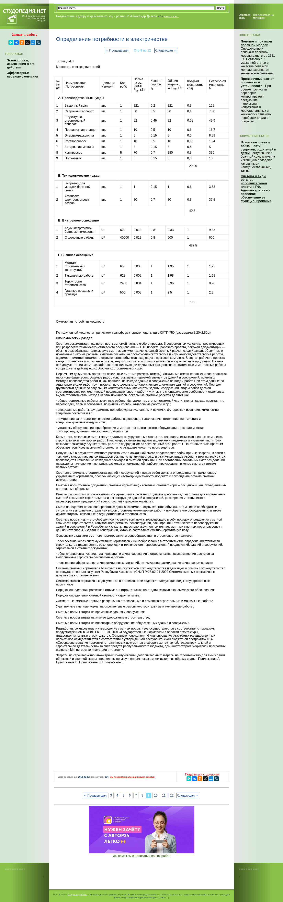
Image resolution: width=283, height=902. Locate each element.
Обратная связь (244, 16)
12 (172, 795)
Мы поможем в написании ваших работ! (141, 856)
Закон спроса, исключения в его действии (21, 64)
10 (156, 795)
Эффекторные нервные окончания (22, 74)
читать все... (171, 16)
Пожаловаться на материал (263, 16)
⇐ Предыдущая (117, 50)
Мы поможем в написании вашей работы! (132, 777)
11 (163, 795)
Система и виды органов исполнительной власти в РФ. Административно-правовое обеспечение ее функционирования (256, 188)
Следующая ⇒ (165, 50)
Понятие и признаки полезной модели (256, 43)
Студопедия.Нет (77, 894)
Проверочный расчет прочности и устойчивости (257, 82)
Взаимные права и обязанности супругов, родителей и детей (258, 148)
